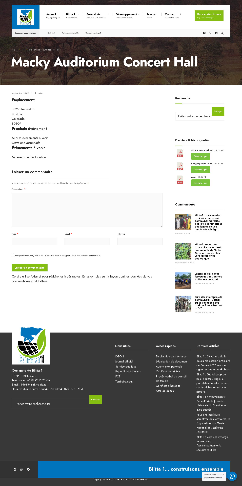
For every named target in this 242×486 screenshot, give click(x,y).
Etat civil (51, 32)
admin (41, 93)
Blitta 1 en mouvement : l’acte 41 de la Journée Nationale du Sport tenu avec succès (211, 403)
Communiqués (185, 204)
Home (14, 49)
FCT (117, 376)
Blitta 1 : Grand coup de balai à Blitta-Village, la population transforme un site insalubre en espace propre (211, 383)
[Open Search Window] (222, 32)
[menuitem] (73, 15)
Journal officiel (124, 361)
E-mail (68, 233)
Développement (126, 15)
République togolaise (128, 371)
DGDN (119, 356)
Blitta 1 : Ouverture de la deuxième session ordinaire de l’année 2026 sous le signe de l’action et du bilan (213, 362)
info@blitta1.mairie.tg (33, 385)
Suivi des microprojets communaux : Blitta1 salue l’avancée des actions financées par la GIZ (208, 302)
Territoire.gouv (124, 381)
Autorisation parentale (169, 366)
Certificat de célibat (168, 371)
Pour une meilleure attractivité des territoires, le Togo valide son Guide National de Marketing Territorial (213, 423)
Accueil (53, 15)
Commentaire (18, 189)
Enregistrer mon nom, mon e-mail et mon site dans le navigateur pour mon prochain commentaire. (58, 255)
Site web (121, 233)
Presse (151, 15)
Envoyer (218, 111)
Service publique (125, 366)
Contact (172, 15)
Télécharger (200, 156)
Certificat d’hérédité (168, 386)
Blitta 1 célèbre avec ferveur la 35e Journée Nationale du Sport (208, 276)
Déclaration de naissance (171, 356)
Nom (15, 233)
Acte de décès (165, 391)
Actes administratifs (70, 32)
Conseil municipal (93, 32)
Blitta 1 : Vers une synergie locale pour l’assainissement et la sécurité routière (212, 443)
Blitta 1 (71, 15)
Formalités (96, 15)
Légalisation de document (171, 361)
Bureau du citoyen (209, 15)
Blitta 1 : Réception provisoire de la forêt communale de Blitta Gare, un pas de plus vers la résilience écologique (208, 251)
